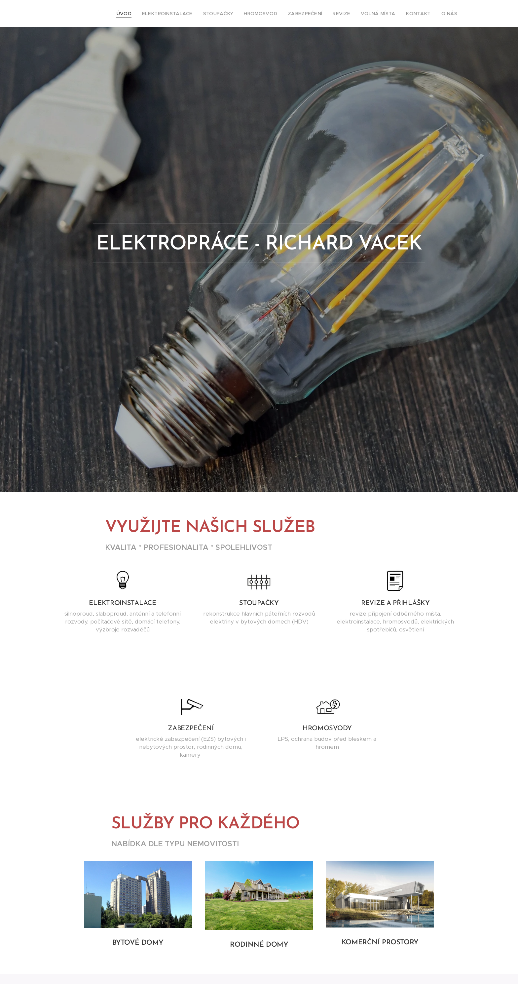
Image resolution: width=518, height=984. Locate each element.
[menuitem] (149, 13)
